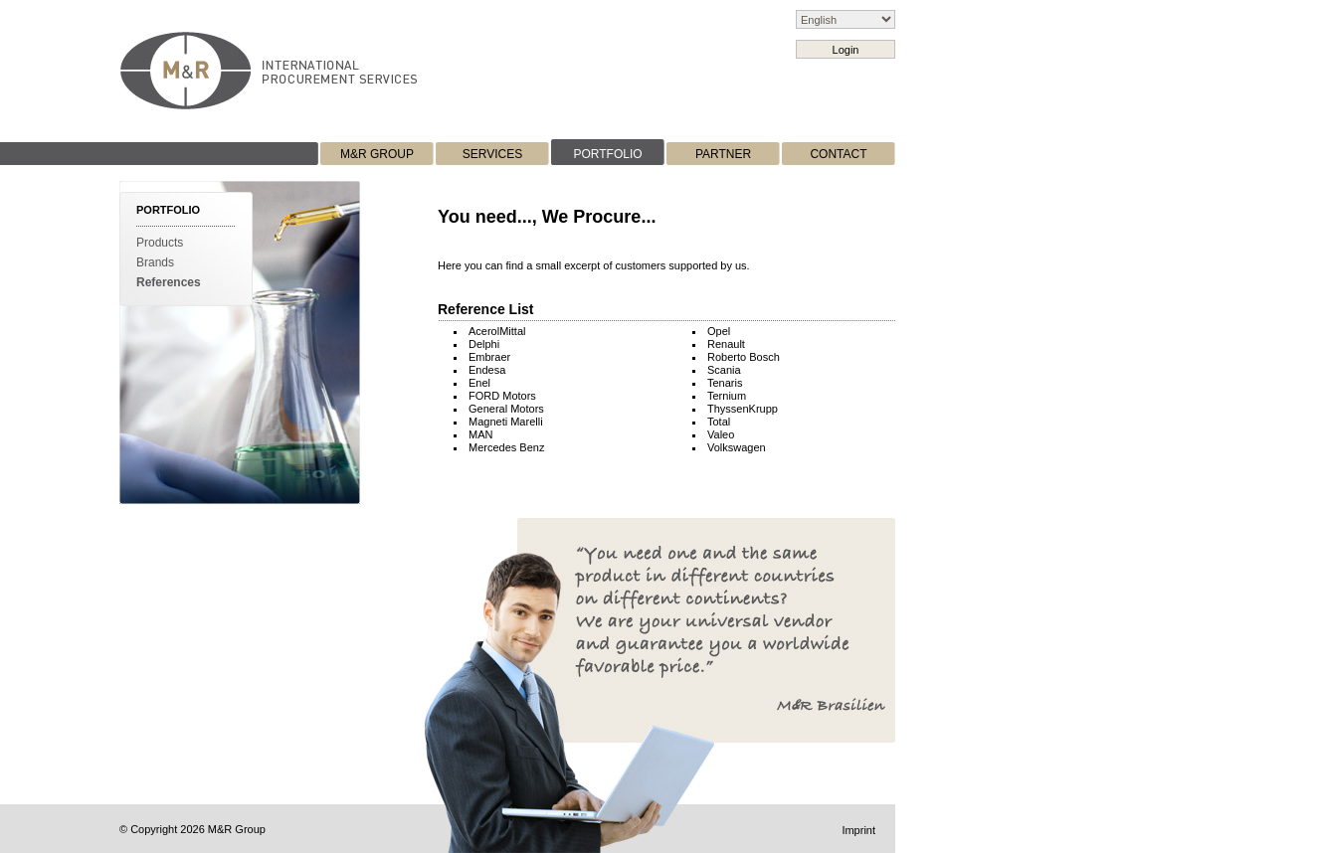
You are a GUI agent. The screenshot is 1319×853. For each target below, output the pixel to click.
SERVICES (492, 154)
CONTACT (838, 154)
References (168, 282)
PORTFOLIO (607, 154)
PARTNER (723, 154)
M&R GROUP (377, 154)
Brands (155, 262)
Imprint (858, 830)
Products (159, 243)
